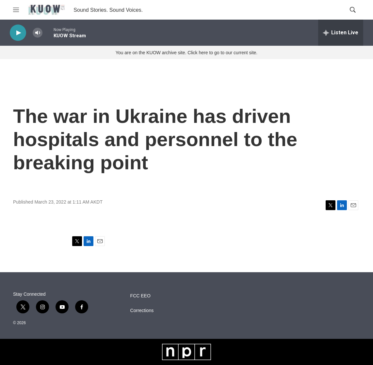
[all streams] (340, 33)
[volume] (37, 32)
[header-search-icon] (353, 10)
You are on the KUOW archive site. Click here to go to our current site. (186, 52)
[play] (18, 33)
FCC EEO (140, 295)
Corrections (142, 310)
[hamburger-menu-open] (16, 9)
